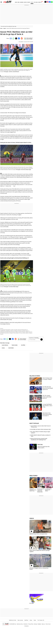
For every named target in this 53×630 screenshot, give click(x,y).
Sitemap (35, 624)
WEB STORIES (33, 475)
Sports (4, 28)
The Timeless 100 (40, 620)
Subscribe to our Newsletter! (33, 337)
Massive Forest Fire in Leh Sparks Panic (38, 534)
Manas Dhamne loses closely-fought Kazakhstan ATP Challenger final (39, 439)
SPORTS (32, 2)
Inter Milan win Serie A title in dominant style (41, 429)
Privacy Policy (30, 624)
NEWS (18, 2)
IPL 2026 (31, 603)
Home (1, 28)
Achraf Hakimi (11, 347)
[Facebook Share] (18, 38)
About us (43, 624)
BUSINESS (21, 2)
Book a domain (20, 620)
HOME (16, 2)
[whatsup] (52, 2)
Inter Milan (23, 345)
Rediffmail (26, 620)
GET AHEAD (36, 2)
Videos (35, 620)
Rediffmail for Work (12, 620)
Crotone (3, 347)
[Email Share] (10, 38)
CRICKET (28, 2)
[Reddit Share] (21, 38)
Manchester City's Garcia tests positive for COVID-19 (47, 414)
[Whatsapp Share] (13, 38)
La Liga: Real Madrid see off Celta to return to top (47, 406)
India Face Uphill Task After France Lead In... (43, 447)
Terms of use (48, 624)
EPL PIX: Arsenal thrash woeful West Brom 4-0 (47, 397)
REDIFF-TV (40, 2)
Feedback (39, 624)
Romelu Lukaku (14, 345)
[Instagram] (47, 2)
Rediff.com (14, 624)
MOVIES (25, 2)
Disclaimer (26, 624)
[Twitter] (45, 2)
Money (31, 620)
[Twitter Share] (16, 38)
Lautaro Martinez (5, 345)
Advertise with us (20, 624)
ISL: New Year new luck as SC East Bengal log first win (48, 388)
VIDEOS (31, 518)
